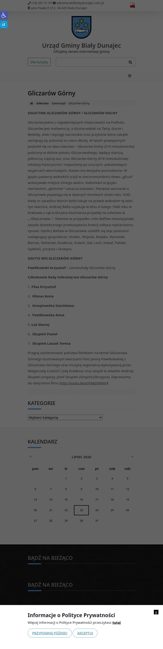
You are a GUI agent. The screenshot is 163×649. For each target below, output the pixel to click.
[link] (4, 15)
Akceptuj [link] (85, 633)
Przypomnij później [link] (49, 633)
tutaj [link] (116, 622)
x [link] (156, 612)
